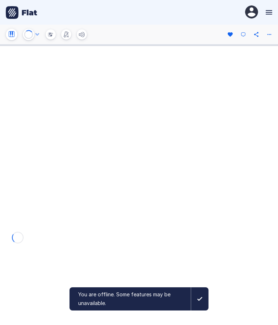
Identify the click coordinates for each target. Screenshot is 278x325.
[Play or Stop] (28, 34)
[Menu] (268, 12)
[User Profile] (251, 12)
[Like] (230, 34)
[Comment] (243, 34)
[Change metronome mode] (66, 34)
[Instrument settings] (11, 34)
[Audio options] (37, 34)
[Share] (256, 34)
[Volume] (82, 34)
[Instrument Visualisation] (51, 34)
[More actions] (269, 34)
